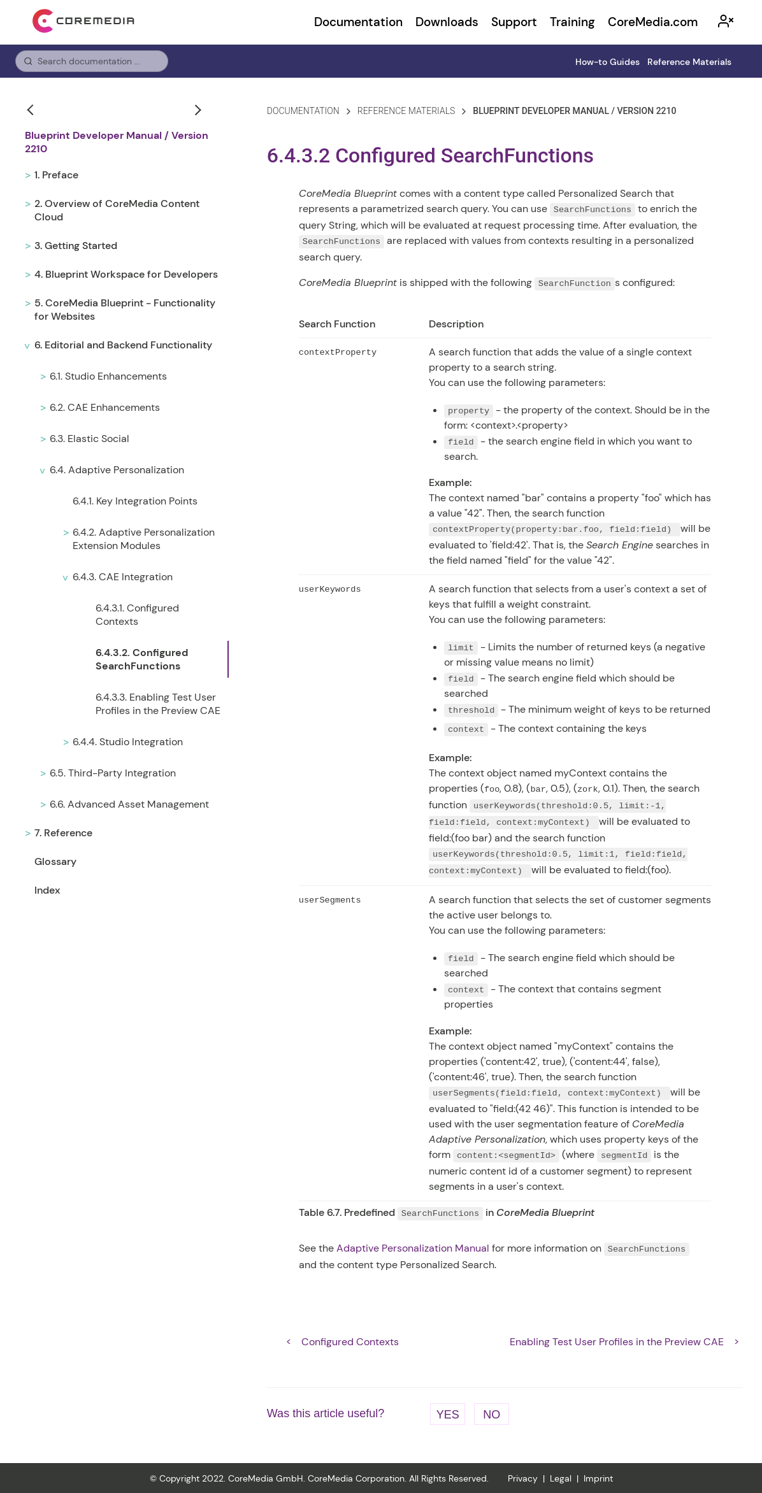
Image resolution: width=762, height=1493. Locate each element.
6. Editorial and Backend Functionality (123, 345)
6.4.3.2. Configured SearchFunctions (142, 659)
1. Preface (56, 175)
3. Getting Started (75, 245)
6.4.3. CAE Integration (123, 576)
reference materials (406, 111)
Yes (447, 1413)
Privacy (523, 1477)
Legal (561, 1477)
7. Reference (63, 832)
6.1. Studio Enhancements (108, 376)
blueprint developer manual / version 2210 (574, 111)
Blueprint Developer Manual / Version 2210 (116, 142)
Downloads (446, 22)
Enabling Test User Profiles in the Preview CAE (617, 1340)
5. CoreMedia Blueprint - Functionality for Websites (124, 309)
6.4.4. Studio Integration (128, 741)
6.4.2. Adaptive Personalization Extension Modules (144, 538)
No (491, 1413)
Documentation (358, 22)
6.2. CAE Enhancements (105, 407)
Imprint (598, 1477)
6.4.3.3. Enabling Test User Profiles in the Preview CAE (158, 703)
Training (572, 22)
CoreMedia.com (653, 22)
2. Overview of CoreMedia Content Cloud (116, 210)
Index (47, 890)
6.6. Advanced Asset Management (129, 804)
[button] (32, 109)
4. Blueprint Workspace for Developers (126, 274)
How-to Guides (607, 62)
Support (514, 22)
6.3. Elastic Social (89, 438)
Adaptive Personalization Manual (412, 1247)
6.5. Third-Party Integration (113, 773)
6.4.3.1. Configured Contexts (137, 614)
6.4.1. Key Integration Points (135, 501)
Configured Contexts (350, 1340)
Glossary (55, 861)
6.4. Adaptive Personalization (117, 469)
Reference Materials (689, 62)
